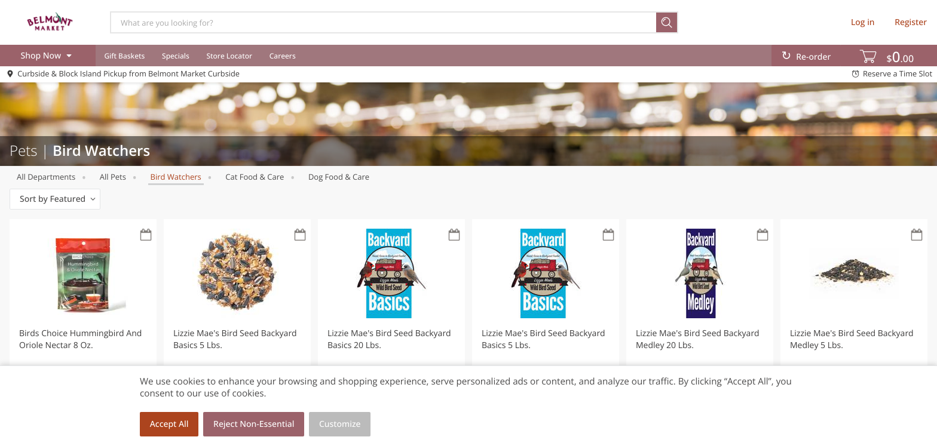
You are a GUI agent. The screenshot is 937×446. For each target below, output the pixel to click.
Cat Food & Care (254, 176)
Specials (175, 56)
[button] (83, 324)
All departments (46, 176)
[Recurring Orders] (145, 235)
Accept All (169, 424)
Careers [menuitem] (283, 56)
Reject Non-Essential (253, 424)
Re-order (813, 57)
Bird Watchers (176, 176)
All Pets (113, 176)
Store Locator (229, 56)
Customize (340, 424)
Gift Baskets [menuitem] (124, 56)
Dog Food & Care (338, 176)
